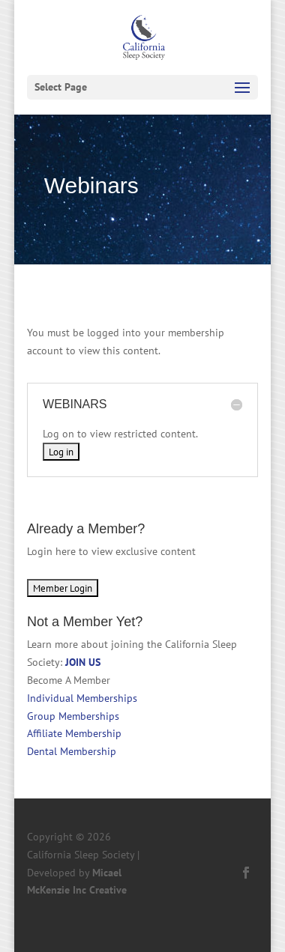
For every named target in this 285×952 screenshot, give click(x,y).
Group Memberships (73, 716)
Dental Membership (71, 751)
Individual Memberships (82, 698)
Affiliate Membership (74, 733)
